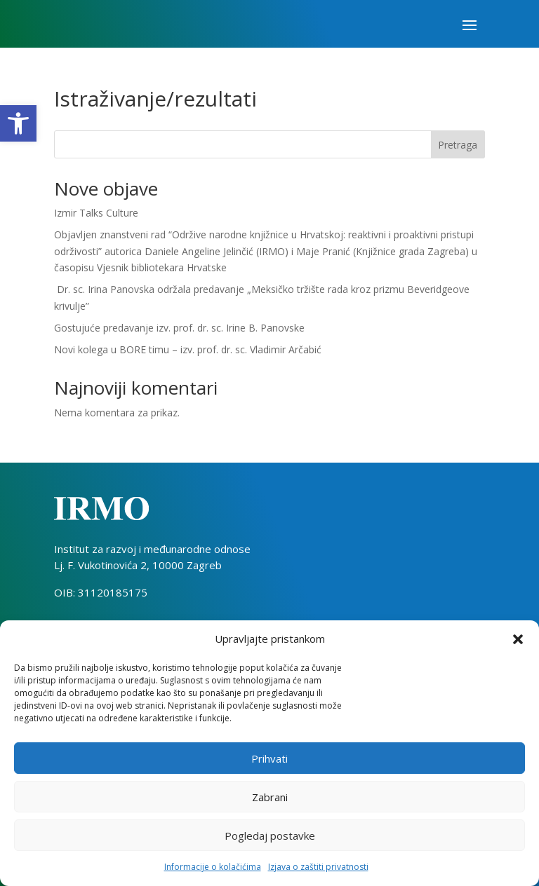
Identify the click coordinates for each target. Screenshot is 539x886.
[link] (18, 123)
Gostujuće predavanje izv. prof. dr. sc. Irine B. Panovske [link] (179, 327)
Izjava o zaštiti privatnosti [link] (318, 867)
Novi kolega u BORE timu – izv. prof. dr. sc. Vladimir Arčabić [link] (187, 349)
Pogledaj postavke (270, 836)
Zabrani (270, 797)
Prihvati (269, 758)
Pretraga (457, 144)
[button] (518, 639)
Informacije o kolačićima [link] (212, 867)
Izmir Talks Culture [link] (96, 212)
